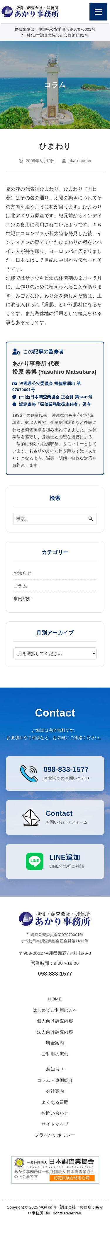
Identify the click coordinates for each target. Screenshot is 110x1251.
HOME (55, 1010)
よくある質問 (54, 1113)
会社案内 (55, 1102)
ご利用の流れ (54, 1065)
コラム (20, 585)
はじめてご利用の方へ (55, 1021)
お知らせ (22, 572)
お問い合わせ (54, 1124)
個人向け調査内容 (55, 1032)
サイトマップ (54, 1135)
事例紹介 (22, 598)
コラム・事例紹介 (55, 1091)
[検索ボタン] (91, 519)
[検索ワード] (55, 519)
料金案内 (55, 1054)
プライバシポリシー (55, 1146)
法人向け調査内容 (55, 1043)
